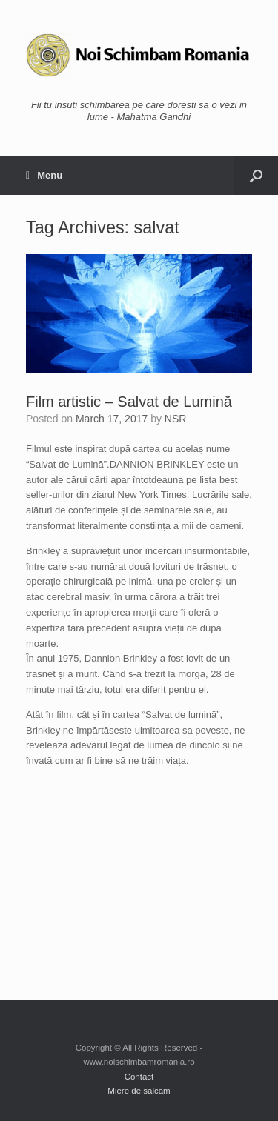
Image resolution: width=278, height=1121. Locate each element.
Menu (44, 175)
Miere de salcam (138, 1090)
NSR (176, 419)
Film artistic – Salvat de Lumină (129, 401)
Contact (139, 1076)
